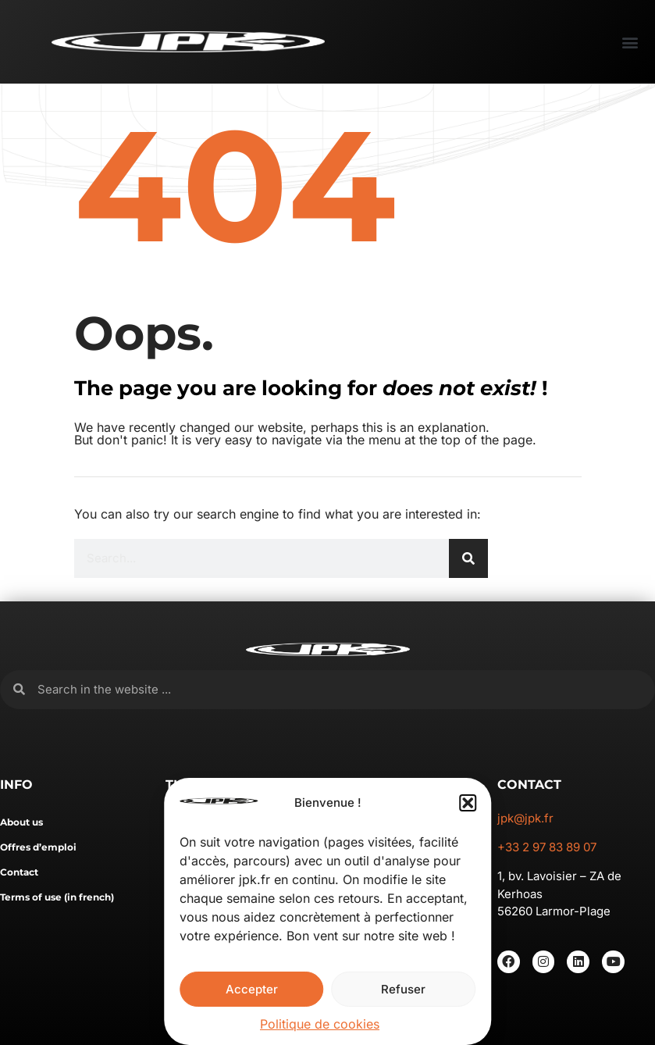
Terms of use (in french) (57, 897)
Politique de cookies (319, 1024)
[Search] (468, 558)
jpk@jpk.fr (525, 818)
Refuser (403, 989)
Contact (19, 872)
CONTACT (529, 784)
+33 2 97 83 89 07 (546, 847)
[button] (467, 803)
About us (21, 822)
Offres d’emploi (38, 847)
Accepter (252, 989)
